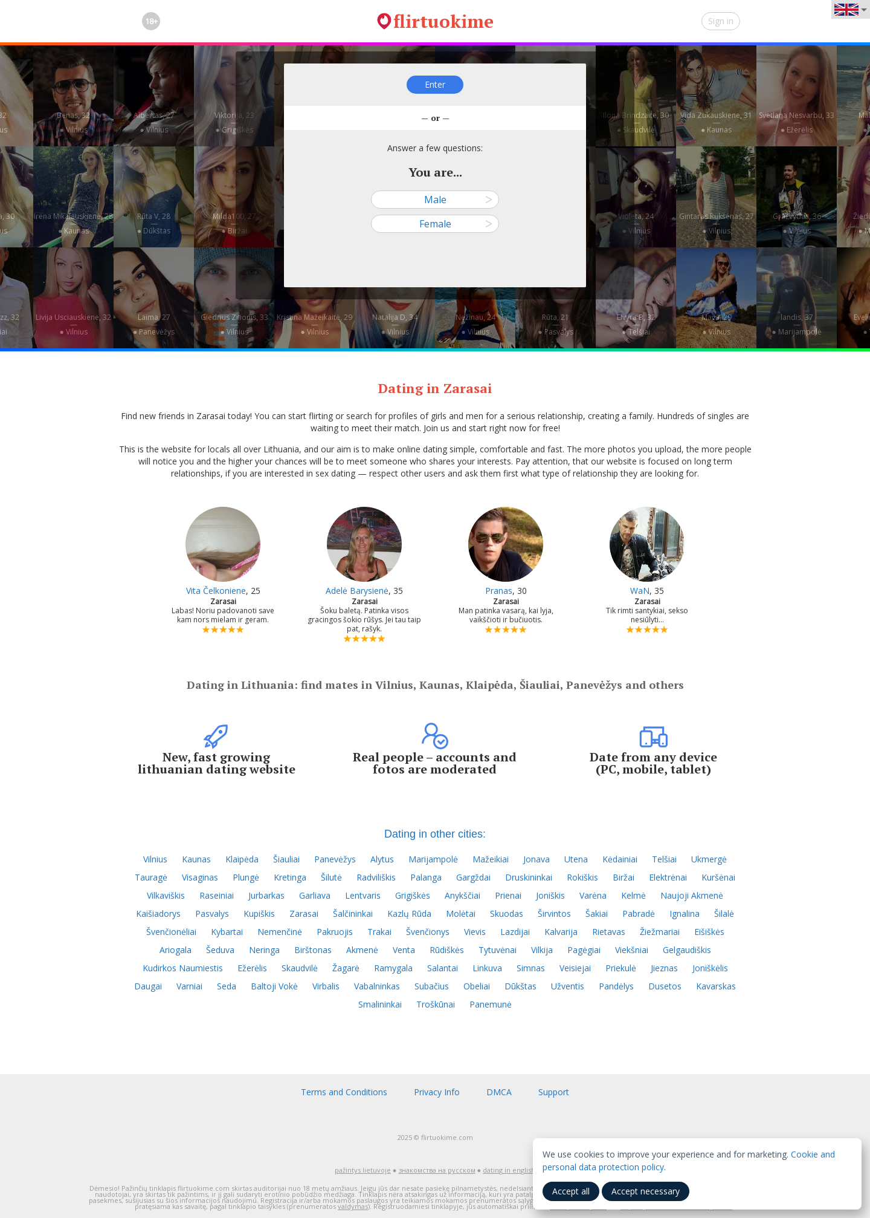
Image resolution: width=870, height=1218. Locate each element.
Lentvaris (363, 895)
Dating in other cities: (435, 834)
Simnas (531, 968)
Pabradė (638, 913)
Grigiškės (412, 895)
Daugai (148, 986)
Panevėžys (335, 859)
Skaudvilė (300, 968)
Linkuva (487, 968)
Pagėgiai (584, 950)
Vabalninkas (377, 986)
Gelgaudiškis (687, 950)
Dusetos (665, 986)
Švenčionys (428, 931)
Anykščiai (462, 895)
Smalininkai (380, 1004)
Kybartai (227, 931)
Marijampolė (433, 859)
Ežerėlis (252, 968)
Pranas (498, 590)
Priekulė (620, 968)
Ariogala (176, 950)
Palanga (426, 877)
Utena (576, 859)
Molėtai (460, 913)
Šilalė (724, 913)
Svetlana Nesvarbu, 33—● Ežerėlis (796, 122)
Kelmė (633, 895)
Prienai (508, 895)
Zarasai (303, 913)
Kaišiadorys (158, 913)
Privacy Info (437, 1092)
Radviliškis (376, 877)
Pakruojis (335, 931)
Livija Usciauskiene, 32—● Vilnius (73, 324)
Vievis (475, 931)
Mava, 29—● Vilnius (716, 324)
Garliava (314, 895)
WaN (639, 590)
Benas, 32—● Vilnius (73, 122)
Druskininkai (528, 877)
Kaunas (196, 859)
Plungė (246, 877)
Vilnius (155, 859)
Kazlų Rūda (409, 913)
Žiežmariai (660, 931)
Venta (404, 950)
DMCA (499, 1092)
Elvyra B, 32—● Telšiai (636, 324)
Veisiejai (575, 968)
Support (553, 1092)
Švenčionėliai (171, 931)
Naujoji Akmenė (691, 895)
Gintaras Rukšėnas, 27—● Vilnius (716, 223)
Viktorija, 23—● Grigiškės (234, 122)
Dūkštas (520, 986)
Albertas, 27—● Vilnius (154, 122)
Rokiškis (582, 877)
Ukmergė (709, 859)
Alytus (382, 859)
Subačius (431, 986)
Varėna (593, 895)
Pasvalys (212, 913)
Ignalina (684, 913)
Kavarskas (716, 986)
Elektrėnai (668, 877)
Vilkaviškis (166, 895)
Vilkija (542, 950)
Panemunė (490, 1004)
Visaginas (200, 877)
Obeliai (476, 986)
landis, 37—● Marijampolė (796, 324)
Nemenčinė (279, 931)
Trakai (379, 931)
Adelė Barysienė (357, 590)
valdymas (353, 1206)
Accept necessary (645, 1191)
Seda (226, 986)
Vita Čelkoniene (216, 590)
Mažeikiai (490, 859)
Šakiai (596, 913)
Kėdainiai (619, 859)
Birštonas (313, 950)
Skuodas (506, 913)
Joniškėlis (710, 968)
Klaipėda (242, 859)
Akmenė (362, 950)
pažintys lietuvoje (363, 1169)
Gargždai (473, 877)
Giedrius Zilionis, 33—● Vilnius (234, 324)
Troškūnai (435, 1004)
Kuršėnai (718, 877)
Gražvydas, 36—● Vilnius (797, 223)
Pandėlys (616, 986)
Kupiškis (259, 913)
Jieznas (664, 968)
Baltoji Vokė (274, 986)
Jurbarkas (266, 895)
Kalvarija (561, 931)
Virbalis (326, 986)
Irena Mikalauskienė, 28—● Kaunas (73, 223)
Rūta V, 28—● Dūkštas (153, 223)
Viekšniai (631, 950)
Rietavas (608, 931)
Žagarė (345, 968)
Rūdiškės (447, 950)
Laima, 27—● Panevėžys (154, 324)
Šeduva (220, 950)
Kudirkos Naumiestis (183, 968)
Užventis (567, 986)
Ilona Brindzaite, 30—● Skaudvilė (636, 122)
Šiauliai (286, 859)
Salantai (442, 968)
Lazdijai (515, 931)
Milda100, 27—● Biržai (234, 223)
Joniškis (550, 895)
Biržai (623, 877)
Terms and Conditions (344, 1092)
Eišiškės (709, 931)
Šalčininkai (353, 913)
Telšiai (664, 859)
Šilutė (331, 877)
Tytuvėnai (497, 950)
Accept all (571, 1191)
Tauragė (151, 877)
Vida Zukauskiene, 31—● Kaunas (716, 122)
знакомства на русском (437, 1169)
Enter (435, 84)
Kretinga (290, 877)
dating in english (509, 1169)
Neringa (264, 950)
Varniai (189, 986)
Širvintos (554, 913)
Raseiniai (216, 895)
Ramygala (393, 968)
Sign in (720, 21)
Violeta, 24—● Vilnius (636, 223)
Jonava (536, 859)
